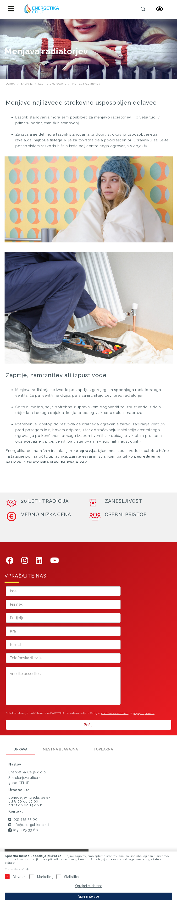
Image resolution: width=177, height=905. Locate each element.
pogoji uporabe (144, 713)
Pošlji (89, 725)
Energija (27, 83)
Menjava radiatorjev (86, 83)
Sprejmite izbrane (88, 886)
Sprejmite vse (88, 896)
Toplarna (103, 749)
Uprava (20, 749)
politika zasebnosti (114, 713)
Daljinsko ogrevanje (52, 83)
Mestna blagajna (60, 749)
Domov (11, 83)
